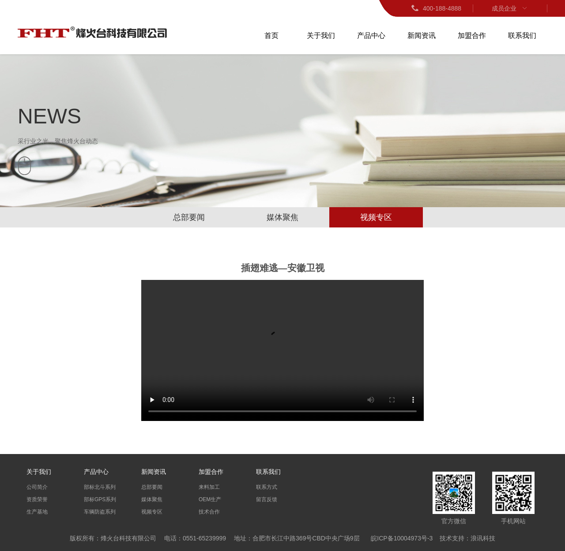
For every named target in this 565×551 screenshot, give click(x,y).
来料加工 (209, 487)
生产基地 (37, 512)
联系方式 (266, 487)
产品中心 (371, 35)
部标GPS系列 (100, 499)
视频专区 (376, 217)
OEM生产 (210, 499)
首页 (271, 35)
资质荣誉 (37, 499)
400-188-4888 (436, 8)
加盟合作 (472, 35)
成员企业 (510, 8)
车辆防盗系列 (100, 512)
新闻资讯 (421, 35)
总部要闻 (189, 217)
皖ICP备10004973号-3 (402, 538)
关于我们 (321, 35)
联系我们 (522, 35)
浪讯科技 (483, 538)
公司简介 (37, 487)
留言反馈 (266, 499)
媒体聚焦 (282, 217)
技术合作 (209, 512)
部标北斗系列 (100, 487)
